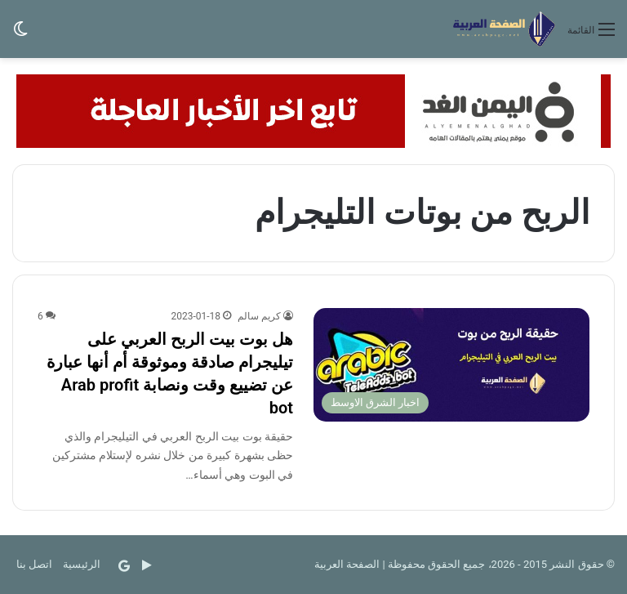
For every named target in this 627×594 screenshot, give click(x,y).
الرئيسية (81, 564)
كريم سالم (259, 316)
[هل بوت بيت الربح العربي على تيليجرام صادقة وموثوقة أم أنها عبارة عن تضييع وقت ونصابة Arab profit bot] (451, 365)
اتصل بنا (34, 564)
